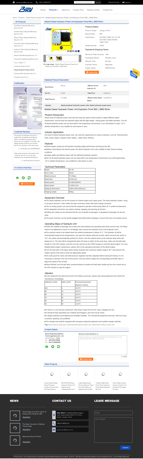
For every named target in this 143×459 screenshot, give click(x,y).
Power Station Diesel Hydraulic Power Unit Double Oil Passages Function (119, 386)
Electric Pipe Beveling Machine (24, 55)
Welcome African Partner (31, 436)
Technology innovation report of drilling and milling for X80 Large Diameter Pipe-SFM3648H (34, 413)
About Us (66, 10)
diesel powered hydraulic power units (79, 325)
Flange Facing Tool (20, 77)
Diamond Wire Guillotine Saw (23, 73)
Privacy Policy (18, 456)
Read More (26, 417)
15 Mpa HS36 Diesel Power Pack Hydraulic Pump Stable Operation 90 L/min (103, 386)
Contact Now (93, 72)
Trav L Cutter (18, 63)
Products (52, 10)
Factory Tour (78, 10)
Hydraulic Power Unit (21, 66)
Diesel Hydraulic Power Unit (35, 17)
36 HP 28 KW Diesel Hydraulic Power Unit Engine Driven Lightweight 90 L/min (68, 386)
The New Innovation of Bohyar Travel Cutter (33, 425)
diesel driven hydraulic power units (103, 325)
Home (42, 10)
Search (97, 2)
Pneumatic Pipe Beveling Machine (25, 59)
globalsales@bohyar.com (24, 2)
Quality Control (93, 10)
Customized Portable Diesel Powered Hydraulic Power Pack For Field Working (51, 386)
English (128, 2)
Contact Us (107, 10)
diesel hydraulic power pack (57, 325)
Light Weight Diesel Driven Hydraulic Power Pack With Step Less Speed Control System (86, 386)
